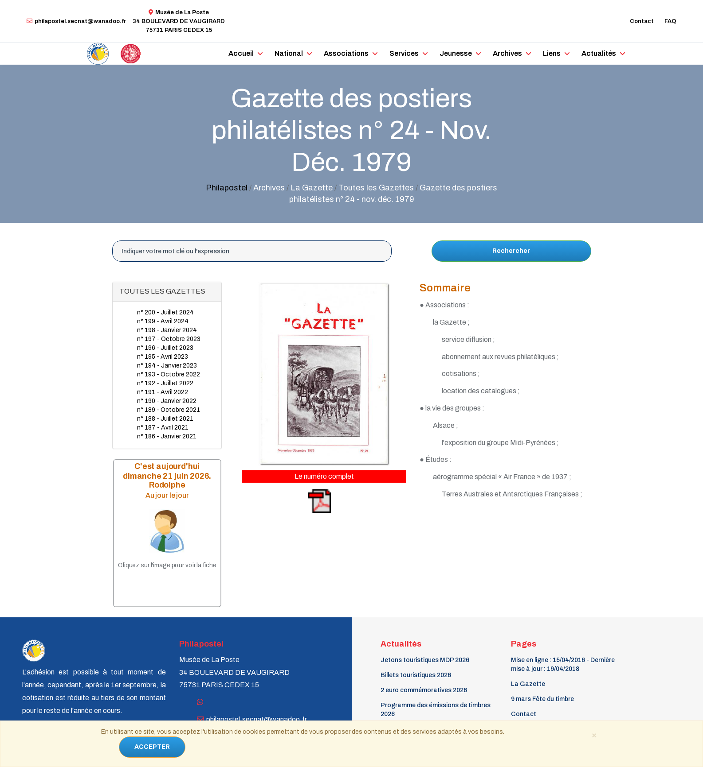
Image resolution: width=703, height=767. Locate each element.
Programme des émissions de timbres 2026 (436, 709)
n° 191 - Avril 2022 (162, 392)
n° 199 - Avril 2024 (163, 321)
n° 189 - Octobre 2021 (168, 410)
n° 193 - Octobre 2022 (168, 374)
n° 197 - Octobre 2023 (168, 339)
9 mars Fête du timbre (542, 699)
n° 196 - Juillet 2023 (165, 348)
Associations (346, 53)
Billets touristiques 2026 (416, 675)
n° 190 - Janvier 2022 (166, 401)
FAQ (670, 21)
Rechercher (511, 251)
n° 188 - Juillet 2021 (165, 418)
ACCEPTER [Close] (152, 747)
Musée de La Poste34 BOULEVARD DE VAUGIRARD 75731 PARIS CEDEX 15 (179, 21)
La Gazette (528, 684)
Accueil (241, 53)
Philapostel (226, 187)
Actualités (598, 53)
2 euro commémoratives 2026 (424, 690)
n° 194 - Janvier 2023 (167, 365)
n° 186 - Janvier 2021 (166, 436)
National (289, 53)
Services (404, 53)
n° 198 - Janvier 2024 (167, 330)
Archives (507, 53)
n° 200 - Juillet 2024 (165, 312)
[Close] (594, 735)
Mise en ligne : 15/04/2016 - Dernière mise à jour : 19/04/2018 (563, 664)
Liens (552, 53)
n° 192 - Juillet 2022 (165, 383)
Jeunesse (456, 53)
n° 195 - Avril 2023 (162, 356)
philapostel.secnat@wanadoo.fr (76, 21)
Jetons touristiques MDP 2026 (425, 660)
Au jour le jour (167, 495)
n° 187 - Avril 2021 (163, 427)
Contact (642, 21)
